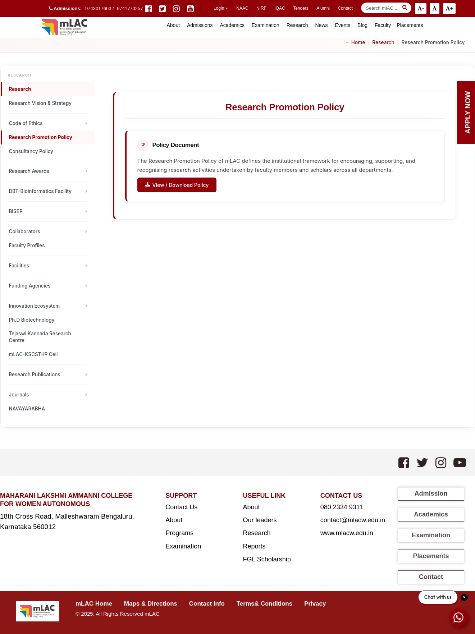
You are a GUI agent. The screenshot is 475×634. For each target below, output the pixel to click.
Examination (265, 25)
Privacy (315, 603)
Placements (410, 25)
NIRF (261, 8)
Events (342, 25)
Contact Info (207, 603)
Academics (232, 25)
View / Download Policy (177, 185)
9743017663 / (100, 8)
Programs (179, 533)
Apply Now (468, 112)
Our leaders (260, 520)
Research (297, 25)
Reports (254, 546)
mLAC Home (94, 603)
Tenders (301, 8)
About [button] (173, 25)
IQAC (279, 8)
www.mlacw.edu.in (346, 533)
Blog (362, 25)
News (321, 25)
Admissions (200, 25)
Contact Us (181, 507)
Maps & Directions (150, 603)
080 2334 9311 (342, 507)
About (173, 520)
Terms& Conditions (265, 603)
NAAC (242, 8)
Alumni (323, 8)
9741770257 (130, 8)
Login (221, 8)
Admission (430, 493)
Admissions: (65, 8)
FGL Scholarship (267, 559)
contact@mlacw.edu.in (352, 520)
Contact (345, 8)
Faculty (383, 25)
